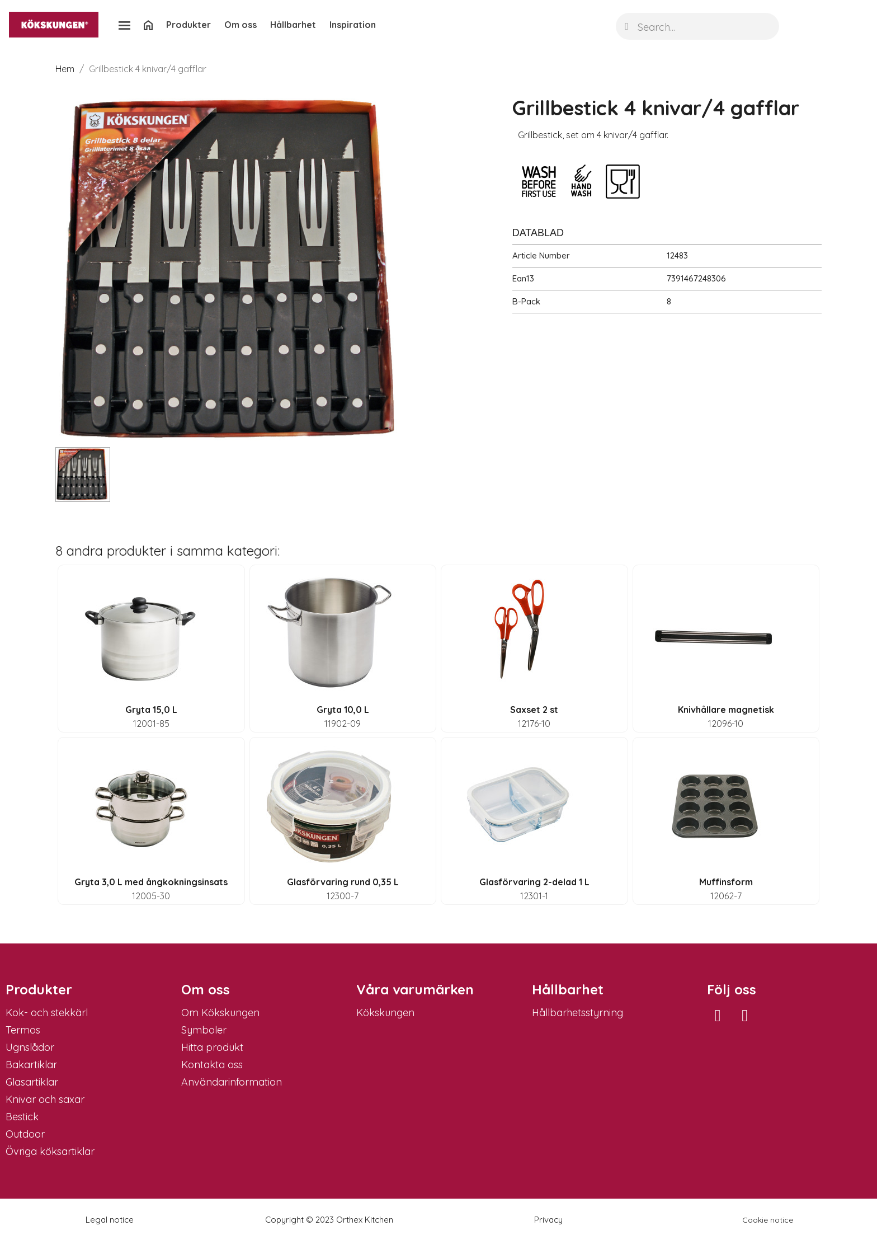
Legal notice (110, 1219)
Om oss (240, 24)
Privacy (548, 1219)
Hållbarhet (293, 24)
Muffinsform (726, 881)
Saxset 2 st (534, 709)
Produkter (188, 24)
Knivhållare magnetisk (726, 709)
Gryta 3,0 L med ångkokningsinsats (151, 881)
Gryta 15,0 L (151, 709)
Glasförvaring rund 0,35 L (343, 881)
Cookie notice (767, 1220)
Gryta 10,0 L (343, 709)
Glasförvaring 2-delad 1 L (534, 881)
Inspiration (352, 24)
